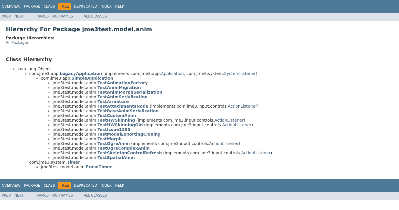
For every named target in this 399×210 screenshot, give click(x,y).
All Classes (95, 16)
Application (172, 73)
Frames (41, 16)
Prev (6, 16)
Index (106, 6)
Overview (11, 6)
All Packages (17, 42)
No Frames (62, 16)
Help (119, 6)
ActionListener (242, 106)
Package (32, 6)
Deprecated (85, 6)
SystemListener (240, 73)
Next (19, 16)
